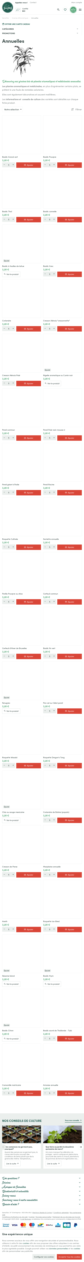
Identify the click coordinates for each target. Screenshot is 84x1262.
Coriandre (6, 320)
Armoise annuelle (50, 1085)
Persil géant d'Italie (10, 484)
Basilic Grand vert (10, 157)
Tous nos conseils (72, 1120)
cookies (26, 1243)
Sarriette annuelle (51, 539)
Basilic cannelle (49, 211)
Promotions (8, 33)
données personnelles (58, 1248)
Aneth (4, 921)
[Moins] (4, 164)
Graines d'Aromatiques (20, 18)
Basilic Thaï (7, 211)
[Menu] (80, 10)
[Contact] (33, 2)
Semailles (5, 18)
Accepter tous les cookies (69, 1256)
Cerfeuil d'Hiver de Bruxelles (14, 648)
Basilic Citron (7, 1030)
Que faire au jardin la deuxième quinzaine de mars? (60, 1148)
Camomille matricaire (11, 1085)
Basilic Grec (48, 266)
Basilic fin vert (49, 648)
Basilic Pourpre (49, 157)
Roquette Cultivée (10, 539)
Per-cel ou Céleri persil (53, 703)
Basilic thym (48, 976)
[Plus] (13, 164)
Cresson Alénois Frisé (11, 375)
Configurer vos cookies (44, 1256)
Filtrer (78, 109)
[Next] (80, 1147)
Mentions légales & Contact (42, 1212)
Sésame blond (8, 976)
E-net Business (25, 1219)
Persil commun (8, 430)
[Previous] (3, 1147)
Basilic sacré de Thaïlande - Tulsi (57, 1030)
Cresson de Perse (9, 866)
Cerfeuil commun (50, 594)
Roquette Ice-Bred (51, 921)
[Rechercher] (58, 10)
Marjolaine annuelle (52, 866)
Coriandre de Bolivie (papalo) (56, 812)
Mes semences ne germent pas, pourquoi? (19, 1148)
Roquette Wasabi (9, 757)
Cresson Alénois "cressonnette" (56, 320)
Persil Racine (48, 484)
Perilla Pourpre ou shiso (12, 594)
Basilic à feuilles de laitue (13, 266)
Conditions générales (61, 1212)
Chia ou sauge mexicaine (13, 812)
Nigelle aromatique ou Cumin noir (58, 375)
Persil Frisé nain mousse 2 (54, 430)
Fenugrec (6, 703)
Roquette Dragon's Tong (54, 757)
